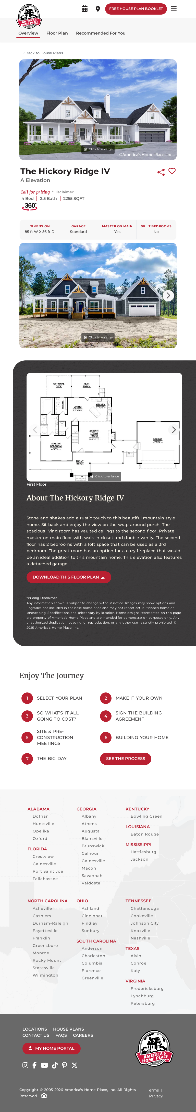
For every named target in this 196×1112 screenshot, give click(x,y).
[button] (168, 295)
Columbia (92, 963)
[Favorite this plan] (172, 171)
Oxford (40, 838)
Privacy (156, 1096)
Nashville (140, 938)
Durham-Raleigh (50, 923)
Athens (89, 823)
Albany (89, 816)
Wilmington (45, 975)
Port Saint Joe (48, 871)
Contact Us (35, 1035)
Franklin (41, 938)
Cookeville (142, 915)
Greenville (92, 978)
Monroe (41, 952)
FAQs (61, 1035)
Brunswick (93, 845)
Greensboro (45, 945)
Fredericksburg (147, 988)
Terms (153, 1090)
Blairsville (92, 838)
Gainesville (44, 863)
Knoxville (140, 930)
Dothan (41, 816)
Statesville (44, 967)
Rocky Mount (47, 960)
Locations (34, 1029)
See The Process (125, 758)
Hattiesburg (143, 851)
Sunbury (91, 930)
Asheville (42, 908)
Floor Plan (57, 33)
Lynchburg (142, 995)
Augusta (91, 831)
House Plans (68, 1029)
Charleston (93, 955)
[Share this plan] (161, 171)
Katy (135, 970)
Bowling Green (147, 816)
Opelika (41, 831)
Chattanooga (145, 908)
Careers (83, 1035)
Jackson (140, 859)
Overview (28, 33)
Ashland (90, 908)
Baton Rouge (145, 834)
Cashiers (42, 915)
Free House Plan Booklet (136, 8)
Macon (89, 868)
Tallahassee (45, 878)
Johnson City (145, 923)
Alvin (136, 955)
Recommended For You (101, 33)
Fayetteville (45, 930)
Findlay (89, 923)
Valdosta (91, 883)
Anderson (92, 948)
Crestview (43, 856)
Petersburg (143, 1003)
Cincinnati (93, 915)
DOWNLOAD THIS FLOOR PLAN (69, 577)
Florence (91, 970)
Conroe (138, 963)
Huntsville (43, 823)
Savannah (92, 875)
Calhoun (91, 853)
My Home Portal (52, 1048)
